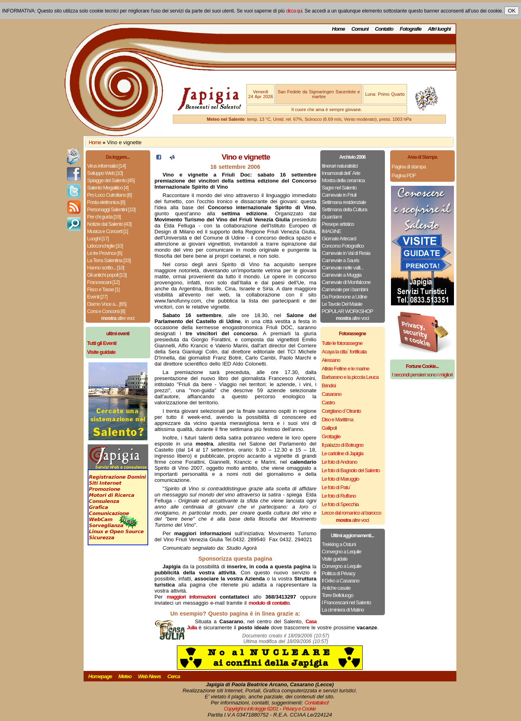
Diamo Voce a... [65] (106, 304)
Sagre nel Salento (339, 188)
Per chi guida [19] (104, 217)
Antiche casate (336, 588)
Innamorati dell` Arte (341, 173)
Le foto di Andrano (339, 462)
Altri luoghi (439, 29)
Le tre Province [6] (104, 253)
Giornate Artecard (339, 238)
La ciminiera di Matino (343, 610)
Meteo (125, 676)
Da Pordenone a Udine (344, 297)
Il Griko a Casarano (340, 581)
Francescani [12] (103, 282)
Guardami (332, 217)
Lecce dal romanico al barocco (351, 513)
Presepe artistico (338, 224)
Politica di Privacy (338, 573)
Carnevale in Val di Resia (346, 253)
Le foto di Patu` (336, 487)
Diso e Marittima (337, 419)
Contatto (384, 29)
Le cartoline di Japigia (342, 453)
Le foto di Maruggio (340, 479)
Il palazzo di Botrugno (342, 445)
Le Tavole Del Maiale (342, 304)
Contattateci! (317, 703)
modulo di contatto (268, 603)
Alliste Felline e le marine (346, 369)
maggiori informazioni (191, 597)
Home (338, 29)
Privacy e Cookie (299, 709)
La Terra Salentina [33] (109, 260)
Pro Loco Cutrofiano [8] (109, 195)
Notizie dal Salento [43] (109, 224)
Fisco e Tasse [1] (103, 289)
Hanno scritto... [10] (105, 268)
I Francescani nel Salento (346, 602)
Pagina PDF (404, 175)
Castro (328, 402)
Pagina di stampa (409, 167)
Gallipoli (329, 428)
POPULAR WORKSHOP (347, 311)
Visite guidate (335, 559)
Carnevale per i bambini (345, 289)
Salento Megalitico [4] (107, 188)
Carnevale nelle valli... (342, 268)
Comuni (359, 29)
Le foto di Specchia (340, 504)
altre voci (117, 318)
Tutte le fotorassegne (342, 343)
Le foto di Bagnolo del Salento (351, 470)
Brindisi (329, 386)
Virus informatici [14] (106, 166)
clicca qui (294, 11)
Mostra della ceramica (343, 180)
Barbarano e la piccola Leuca (350, 377)
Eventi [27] (97, 297)
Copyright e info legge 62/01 (251, 709)
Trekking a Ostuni (339, 544)
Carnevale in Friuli (339, 195)
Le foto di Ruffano (339, 496)
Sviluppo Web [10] (105, 173)
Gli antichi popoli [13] (107, 275)
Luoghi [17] (98, 238)
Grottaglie (331, 436)
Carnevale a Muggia (341, 275)
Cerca (173, 676)
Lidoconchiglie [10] (105, 246)
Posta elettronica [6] (106, 202)
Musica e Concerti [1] (107, 231)
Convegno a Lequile (341, 552)
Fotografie (411, 29)
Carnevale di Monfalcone (346, 282)
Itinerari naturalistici (340, 166)
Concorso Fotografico (343, 246)
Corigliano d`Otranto (341, 411)
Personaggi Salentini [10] (111, 209)
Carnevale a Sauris (340, 260)
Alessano (331, 360)
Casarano (331, 394)
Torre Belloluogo (337, 595)
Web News (149, 676)
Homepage (100, 676)
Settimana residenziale (344, 202)
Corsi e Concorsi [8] (106, 311)
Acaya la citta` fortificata (344, 352)
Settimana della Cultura (344, 209)
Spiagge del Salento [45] (111, 180)
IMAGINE (331, 231)
